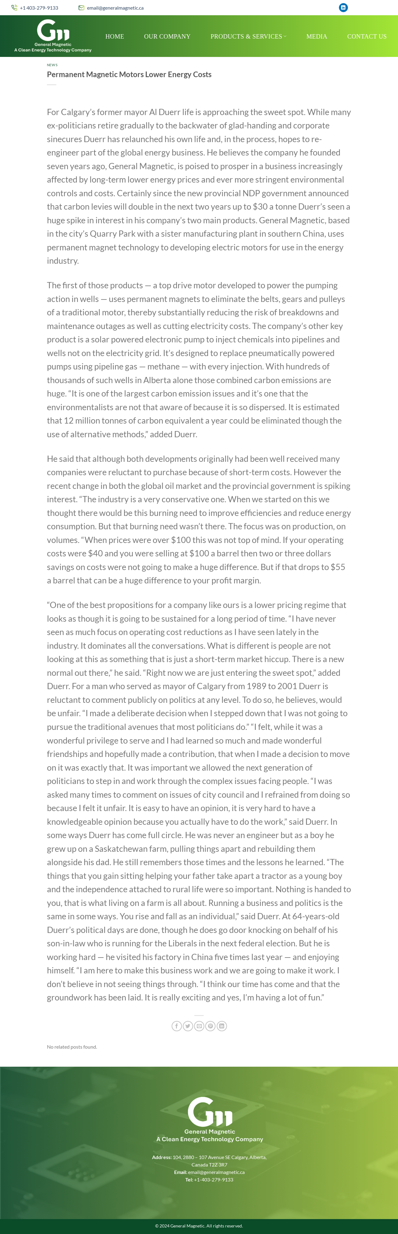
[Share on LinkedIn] (222, 1026)
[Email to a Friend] (199, 1026)
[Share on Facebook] (177, 1026)
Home (114, 36)
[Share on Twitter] (188, 1026)
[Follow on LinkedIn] (343, 7)
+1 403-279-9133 (39, 8)
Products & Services (248, 36)
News (52, 65)
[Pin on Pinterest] (210, 1026)
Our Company (167, 36)
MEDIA (316, 36)
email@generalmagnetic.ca (115, 8)
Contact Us (367, 36)
